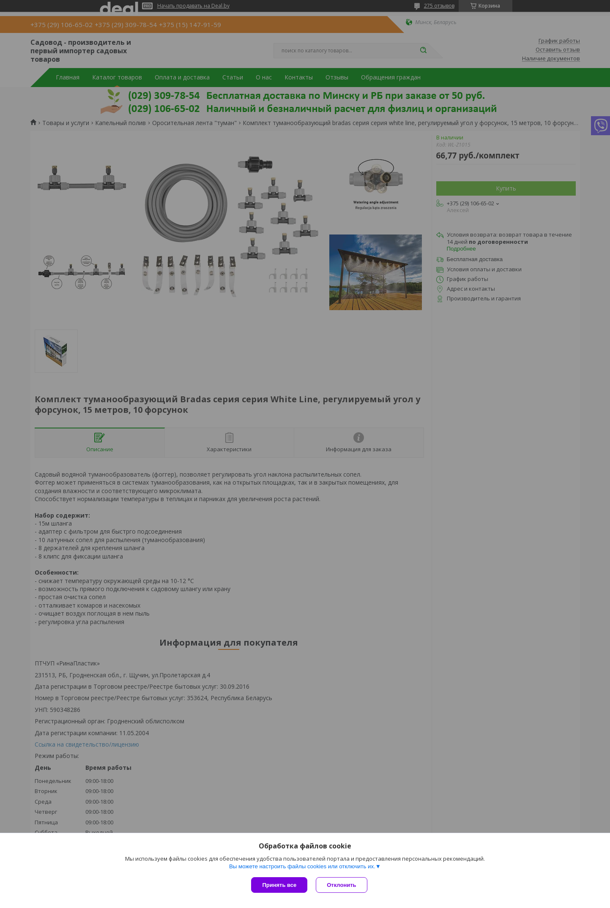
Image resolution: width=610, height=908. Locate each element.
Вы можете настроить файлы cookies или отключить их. (302, 866)
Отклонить (341, 885)
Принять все (279, 885)
